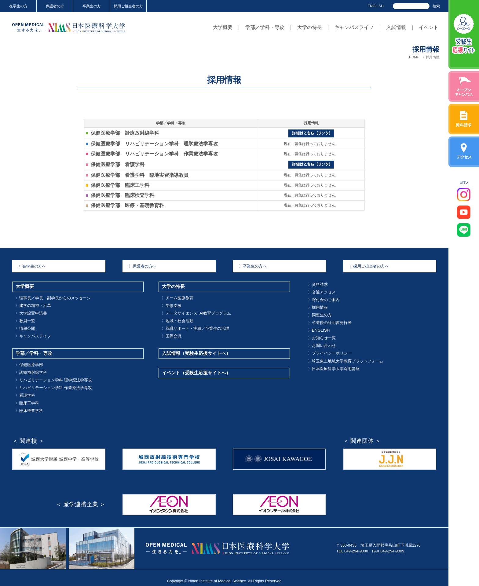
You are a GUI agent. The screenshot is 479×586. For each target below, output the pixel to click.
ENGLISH (375, 6)
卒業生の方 (91, 6)
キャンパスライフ (354, 27)
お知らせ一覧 (322, 335)
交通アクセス (322, 291)
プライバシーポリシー (330, 349)
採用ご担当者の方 (128, 6)
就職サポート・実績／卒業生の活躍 (195, 325)
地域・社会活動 (177, 318)
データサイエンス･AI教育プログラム (196, 311)
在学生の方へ (32, 266)
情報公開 (25, 325)
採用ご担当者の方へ (369, 266)
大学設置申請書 (31, 311)
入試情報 (396, 27)
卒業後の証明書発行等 (330, 320)
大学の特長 (309, 27)
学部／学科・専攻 (264, 27)
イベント (428, 27)
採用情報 (318, 306)
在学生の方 (18, 6)
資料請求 (318, 284)
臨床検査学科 (29, 404)
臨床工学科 (27, 396)
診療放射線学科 (31, 367)
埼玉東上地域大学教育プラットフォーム (345, 357)
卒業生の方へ (253, 266)
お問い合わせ (322, 342)
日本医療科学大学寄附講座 (334, 364)
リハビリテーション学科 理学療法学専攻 (53, 375)
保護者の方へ (142, 266)
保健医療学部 (29, 360)
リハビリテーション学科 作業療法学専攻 (53, 382)
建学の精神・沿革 (33, 303)
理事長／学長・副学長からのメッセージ (53, 296)
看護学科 (25, 389)
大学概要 (222, 27)
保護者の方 (55, 6)
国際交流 (171, 333)
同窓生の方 (320, 313)
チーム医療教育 (177, 296)
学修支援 (171, 303)
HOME (414, 57)
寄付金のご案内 (324, 298)
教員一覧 (25, 318)
